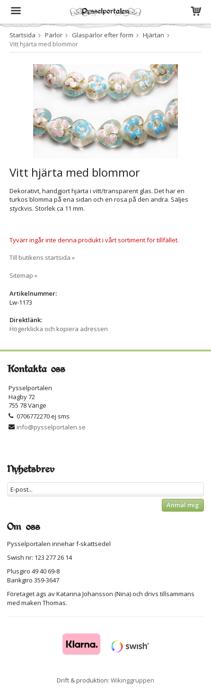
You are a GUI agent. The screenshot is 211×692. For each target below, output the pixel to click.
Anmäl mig (183, 505)
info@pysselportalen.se (51, 427)
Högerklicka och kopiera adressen (58, 329)
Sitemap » (23, 275)
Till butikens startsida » (42, 257)
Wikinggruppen (132, 680)
